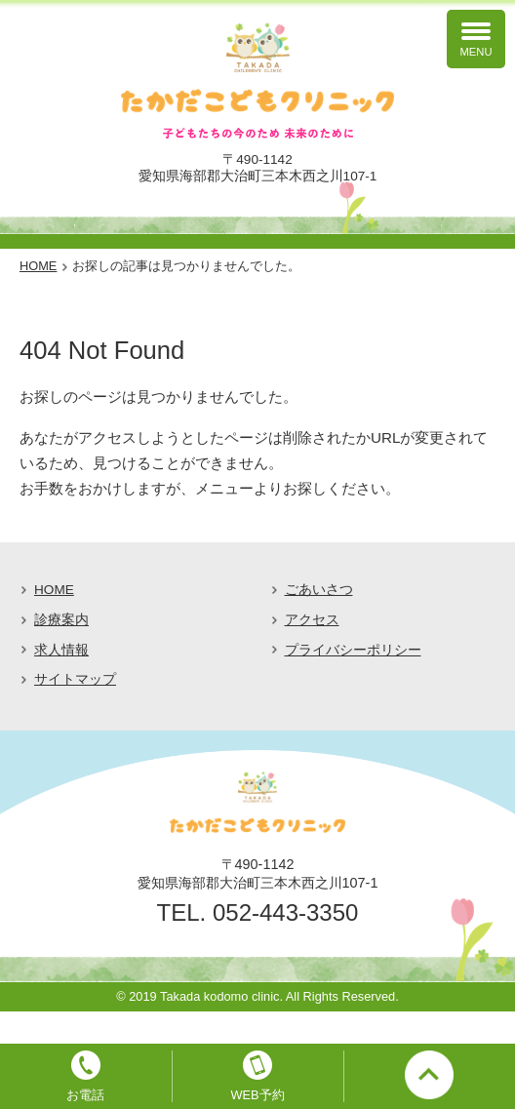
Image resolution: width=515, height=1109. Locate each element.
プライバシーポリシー (353, 650)
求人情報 (61, 650)
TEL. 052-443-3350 (258, 912)
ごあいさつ (319, 589)
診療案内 (61, 620)
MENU (476, 52)
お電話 (85, 1095)
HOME (54, 589)
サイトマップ (75, 679)
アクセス (312, 620)
